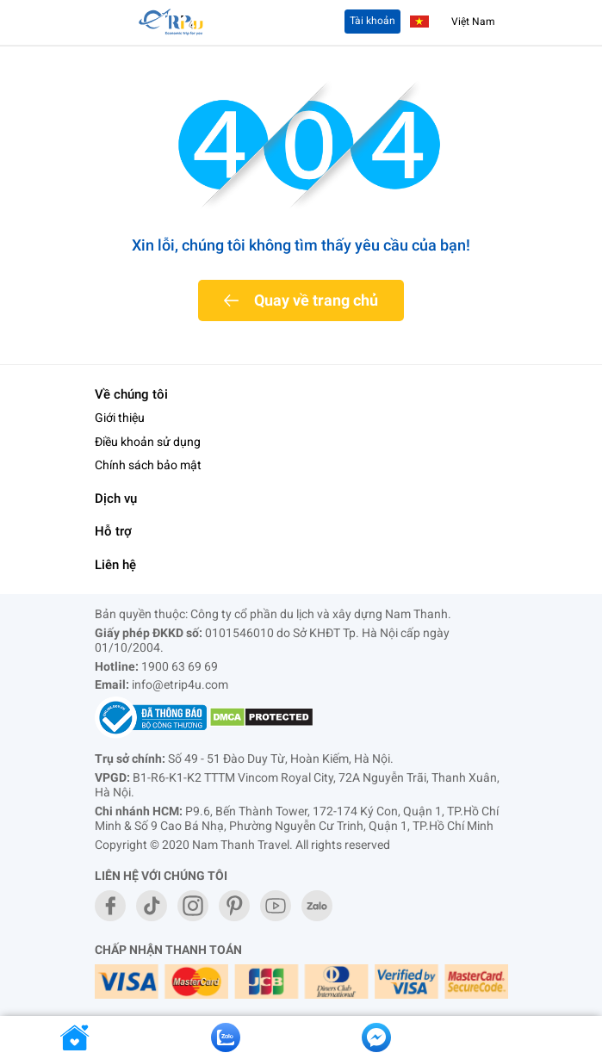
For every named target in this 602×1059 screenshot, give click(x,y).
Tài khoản (372, 21)
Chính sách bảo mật (148, 465)
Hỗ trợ (113, 531)
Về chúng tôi (131, 394)
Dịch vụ (116, 498)
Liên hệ (115, 565)
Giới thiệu (120, 417)
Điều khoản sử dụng (148, 442)
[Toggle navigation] (115, 23)
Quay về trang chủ (316, 300)
